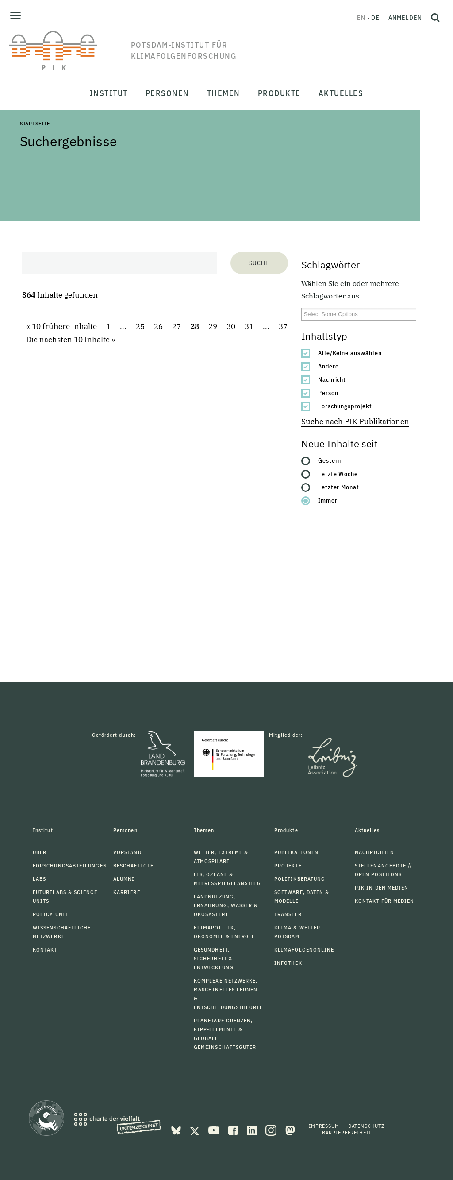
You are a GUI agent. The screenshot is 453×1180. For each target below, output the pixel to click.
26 (158, 326)
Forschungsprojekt (345, 406)
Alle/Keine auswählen (350, 353)
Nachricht (332, 379)
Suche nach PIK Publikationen (355, 421)
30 (230, 326)
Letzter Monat (339, 487)
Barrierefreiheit (346, 1132)
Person (328, 393)
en (361, 18)
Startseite (35, 123)
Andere (328, 366)
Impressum (324, 1125)
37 (283, 326)
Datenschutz (366, 1125)
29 (212, 326)
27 (176, 326)
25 (140, 326)
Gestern (330, 460)
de (375, 18)
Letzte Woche (338, 474)
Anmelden (405, 18)
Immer (328, 500)
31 (249, 326)
